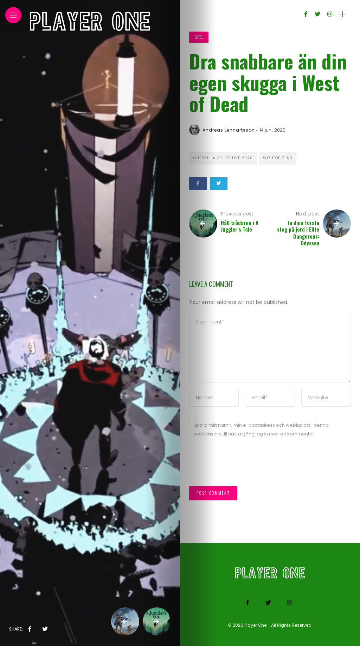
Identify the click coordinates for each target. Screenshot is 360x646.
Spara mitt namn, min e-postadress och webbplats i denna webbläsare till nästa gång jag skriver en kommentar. (261, 429)
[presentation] (242, 465)
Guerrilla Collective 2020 (223, 158)
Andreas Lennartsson (228, 130)
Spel (198, 37)
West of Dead (277, 158)
